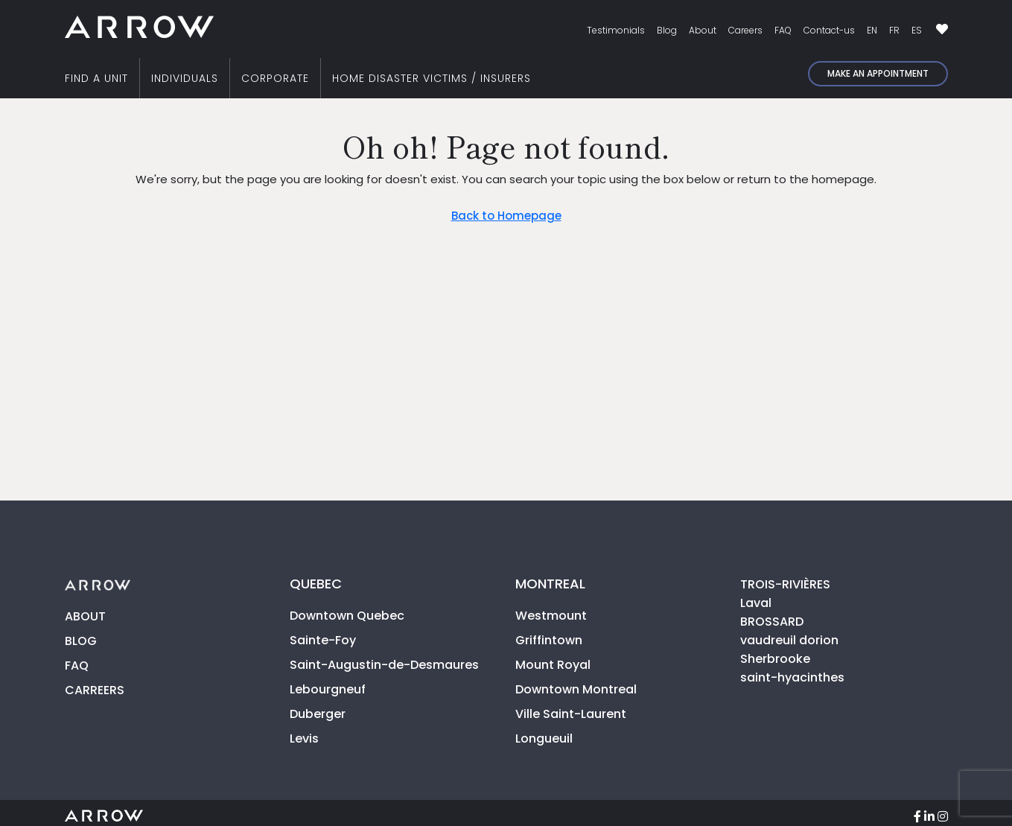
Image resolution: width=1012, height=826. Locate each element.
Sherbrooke (775, 658)
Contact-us (829, 30)
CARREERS (94, 690)
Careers (745, 30)
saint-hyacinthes (792, 677)
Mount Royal (553, 664)
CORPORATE (275, 78)
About (702, 30)
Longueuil (544, 738)
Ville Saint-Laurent (570, 713)
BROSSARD (771, 621)
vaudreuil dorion (789, 640)
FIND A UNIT (96, 78)
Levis (304, 738)
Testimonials (616, 30)
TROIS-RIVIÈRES (785, 584)
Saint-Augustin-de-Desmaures (384, 664)
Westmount (551, 615)
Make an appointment (878, 73)
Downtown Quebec (347, 615)
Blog (667, 30)
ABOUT (85, 616)
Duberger (318, 713)
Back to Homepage (506, 215)
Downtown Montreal (576, 689)
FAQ (783, 30)
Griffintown (548, 640)
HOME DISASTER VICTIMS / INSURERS (431, 78)
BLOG (81, 640)
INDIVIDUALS (184, 78)
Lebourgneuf (328, 689)
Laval (755, 602)
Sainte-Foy (323, 640)
